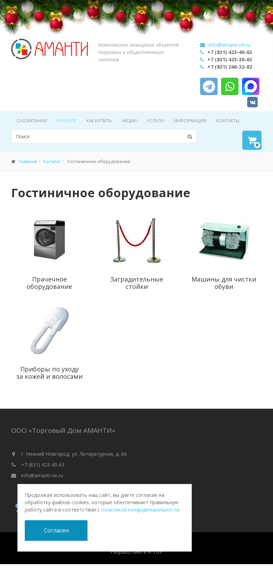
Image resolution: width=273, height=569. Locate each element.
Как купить (99, 120)
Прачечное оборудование (49, 283)
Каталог (66, 120)
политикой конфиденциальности (140, 509)
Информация (190, 120)
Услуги (155, 120)
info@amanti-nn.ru (229, 44)
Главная (28, 161)
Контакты (227, 120)
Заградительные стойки (136, 283)
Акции (129, 120)
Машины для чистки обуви (223, 283)
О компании (31, 120)
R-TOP (155, 551)
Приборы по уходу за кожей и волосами (49, 373)
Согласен (56, 530)
